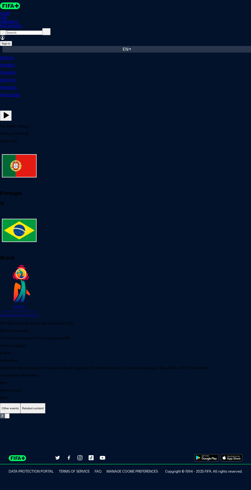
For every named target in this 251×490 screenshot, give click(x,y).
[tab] (10, 408)
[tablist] (125, 408)
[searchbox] (24, 33)
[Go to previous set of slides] (2, 415)
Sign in (6, 43)
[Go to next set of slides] (7, 415)
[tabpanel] (125, 423)
